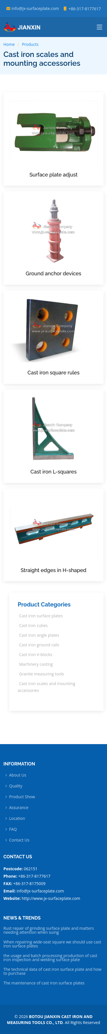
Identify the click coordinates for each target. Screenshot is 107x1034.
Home (9, 44)
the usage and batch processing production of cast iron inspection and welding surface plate (50, 958)
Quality (15, 786)
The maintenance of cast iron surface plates (43, 983)
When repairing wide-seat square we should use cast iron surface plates (52, 944)
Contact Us (19, 840)
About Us (17, 775)
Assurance (18, 808)
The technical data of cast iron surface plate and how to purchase (52, 971)
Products (30, 44)
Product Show (22, 797)
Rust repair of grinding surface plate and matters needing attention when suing (48, 930)
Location (17, 818)
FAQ (13, 829)
